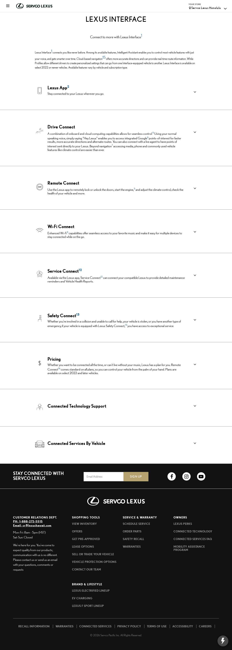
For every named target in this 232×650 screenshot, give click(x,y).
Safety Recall (133, 539)
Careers (205, 626)
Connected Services (95, 626)
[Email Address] (104, 476)
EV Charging (82, 598)
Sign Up (136, 476)
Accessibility (182, 626)
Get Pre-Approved (86, 539)
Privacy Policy (129, 626)
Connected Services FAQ (192, 539)
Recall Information (34, 626)
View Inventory (84, 524)
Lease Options (83, 546)
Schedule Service (136, 524)
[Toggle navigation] (6, 6)
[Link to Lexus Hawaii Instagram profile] (186, 476)
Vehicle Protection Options (94, 562)
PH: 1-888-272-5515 (28, 521)
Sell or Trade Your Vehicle (93, 554)
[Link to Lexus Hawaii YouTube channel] (201, 476)
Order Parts (132, 531)
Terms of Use (157, 626)
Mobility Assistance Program (189, 548)
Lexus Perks (182, 524)
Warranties (132, 546)
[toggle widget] (224, 641)
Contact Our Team (86, 569)
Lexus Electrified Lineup (91, 590)
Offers (77, 531)
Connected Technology (192, 531)
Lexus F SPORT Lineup (88, 606)
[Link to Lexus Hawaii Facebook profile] (172, 476)
